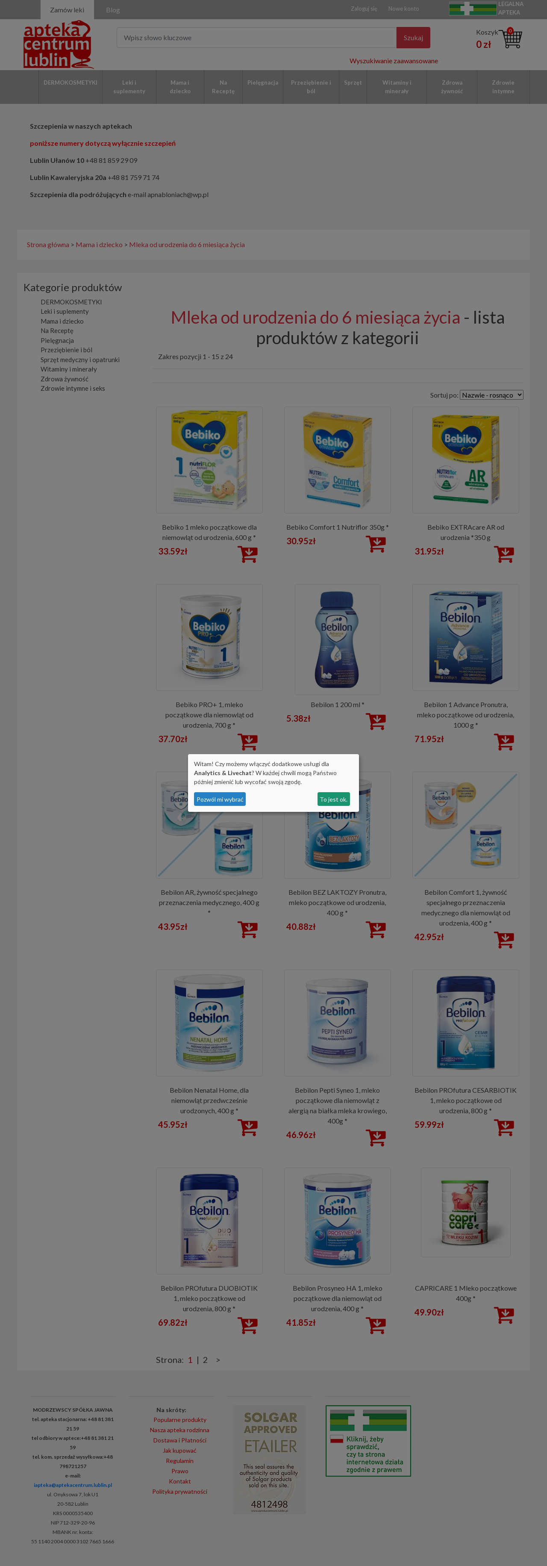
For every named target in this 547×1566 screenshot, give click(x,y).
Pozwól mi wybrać (220, 799)
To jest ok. (333, 799)
